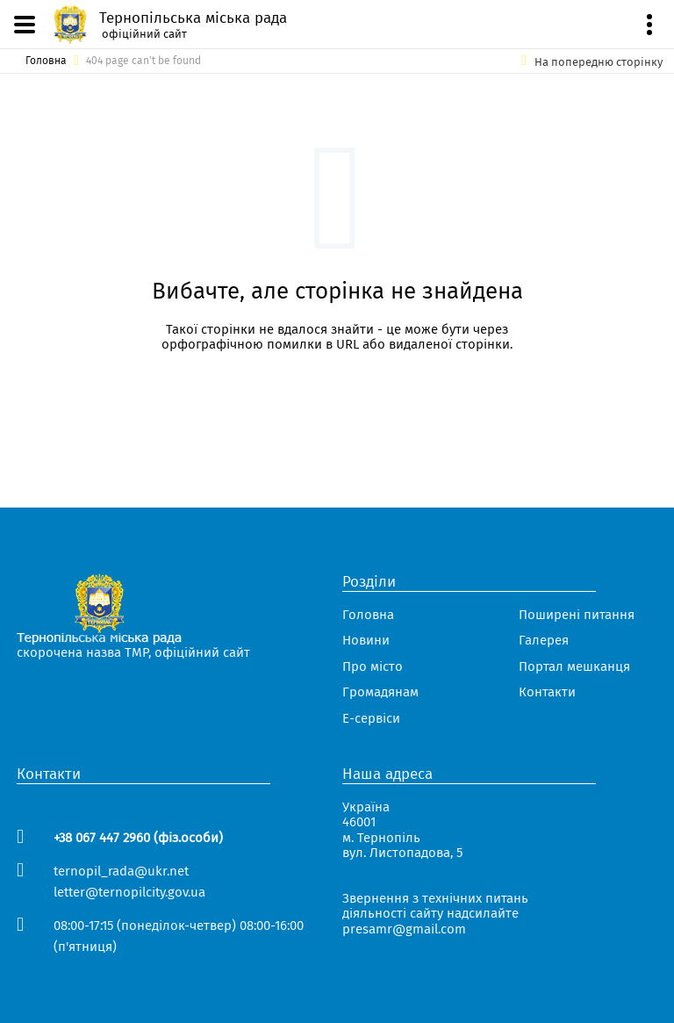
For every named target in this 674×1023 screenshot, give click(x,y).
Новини (366, 640)
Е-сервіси (371, 718)
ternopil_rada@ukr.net (121, 871)
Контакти (547, 692)
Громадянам (380, 692)
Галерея (544, 640)
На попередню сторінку (598, 61)
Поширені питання (577, 615)
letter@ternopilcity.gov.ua (129, 892)
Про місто (372, 666)
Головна (46, 61)
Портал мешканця (574, 666)
